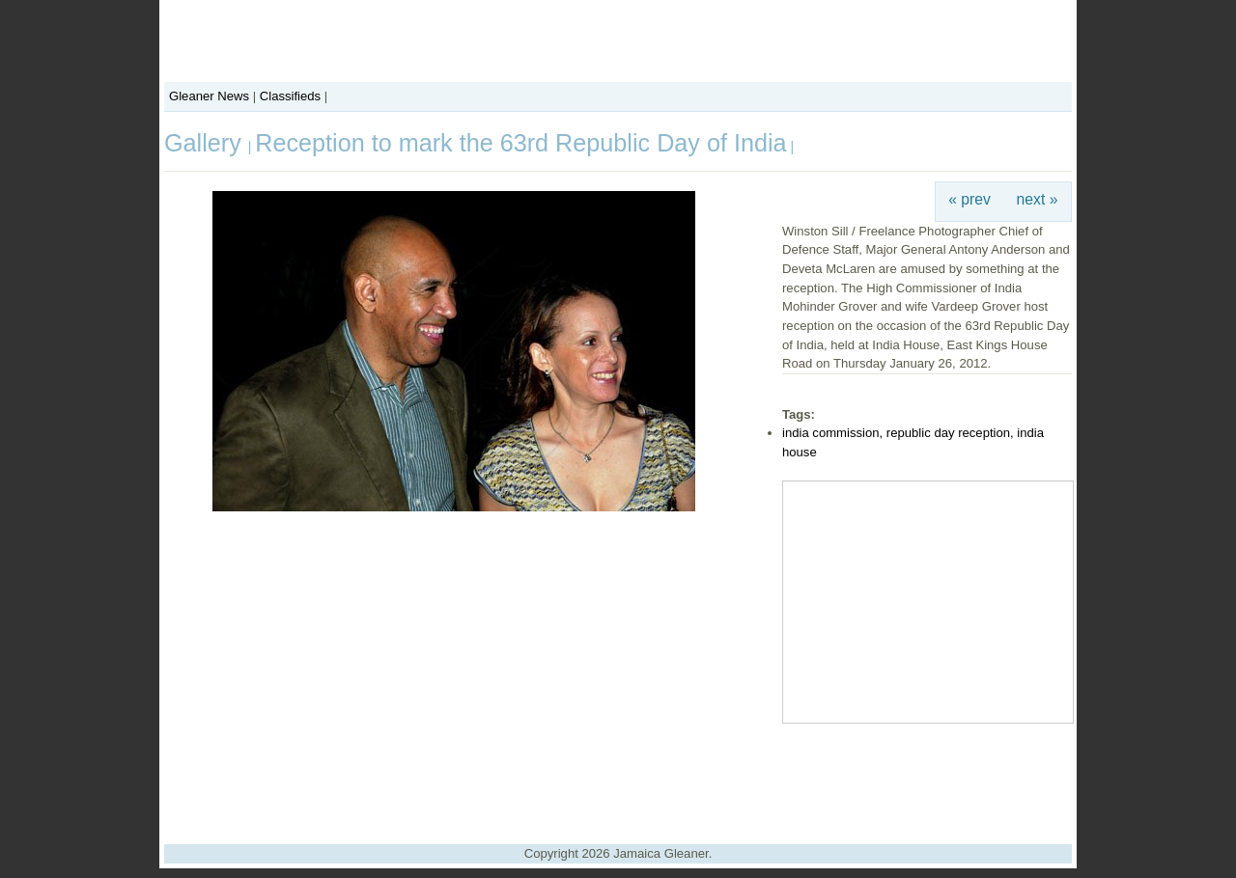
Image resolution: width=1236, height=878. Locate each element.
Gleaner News (209, 96)
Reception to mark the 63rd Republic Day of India (520, 142)
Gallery (206, 142)
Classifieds (290, 96)
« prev (969, 199)
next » (1037, 199)
